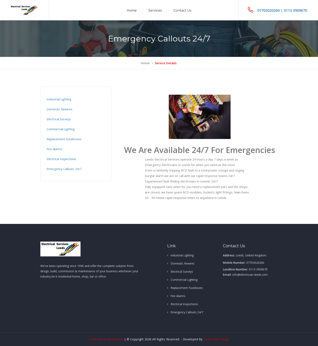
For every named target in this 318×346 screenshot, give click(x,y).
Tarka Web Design (216, 339)
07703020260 (269, 10)
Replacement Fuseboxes (64, 139)
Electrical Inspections (61, 159)
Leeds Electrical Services (106, 339)
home (147, 63)
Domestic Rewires (59, 109)
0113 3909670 (295, 10)
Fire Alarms (54, 149)
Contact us (182, 10)
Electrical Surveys (59, 119)
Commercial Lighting (61, 129)
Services (155, 10)
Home (132, 10)
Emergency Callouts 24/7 (64, 169)
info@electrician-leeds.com (250, 275)
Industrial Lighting (59, 99)
